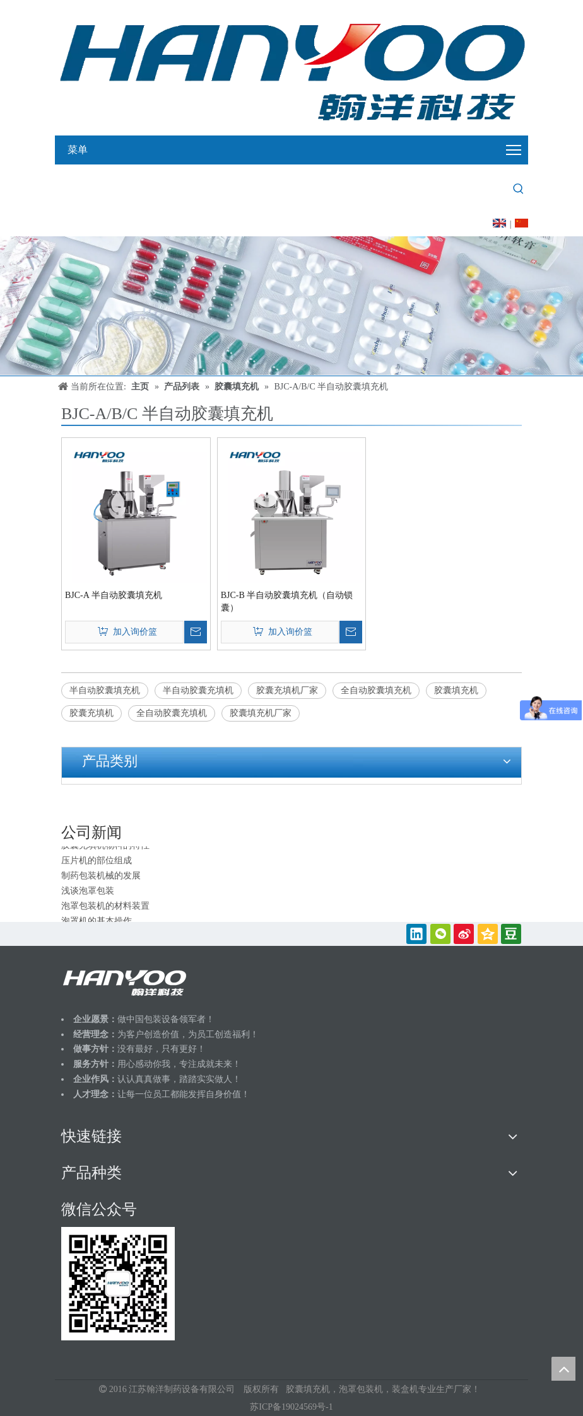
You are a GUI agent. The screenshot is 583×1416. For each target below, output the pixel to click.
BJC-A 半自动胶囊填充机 (113, 595)
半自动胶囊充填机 (198, 690)
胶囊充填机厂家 (287, 690)
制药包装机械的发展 (101, 877)
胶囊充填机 (91, 713)
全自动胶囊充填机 (171, 713)
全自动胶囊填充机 (376, 690)
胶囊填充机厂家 (261, 713)
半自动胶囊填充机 (104, 690)
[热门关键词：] (518, 189)
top (563, 1369)
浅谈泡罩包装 (87, 892)
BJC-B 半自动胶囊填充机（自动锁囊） (287, 601)
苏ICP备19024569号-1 (291, 1407)
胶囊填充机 (456, 690)
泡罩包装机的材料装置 (105, 907)
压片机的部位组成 (96, 862)
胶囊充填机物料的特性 (105, 847)
